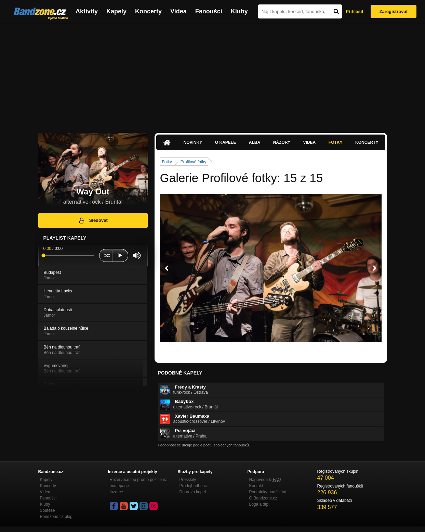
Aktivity (87, 11)
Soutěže (47, 510)
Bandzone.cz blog (56, 516)
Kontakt (256, 485)
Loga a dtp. (259, 504)
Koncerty (148, 11)
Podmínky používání (268, 492)
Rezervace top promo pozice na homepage (139, 482)
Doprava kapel (193, 492)
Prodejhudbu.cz (194, 485)
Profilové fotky (193, 162)
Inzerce (116, 492)
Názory (281, 142)
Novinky (193, 142)
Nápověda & (265, 479)
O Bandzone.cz (263, 498)
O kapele (225, 142)
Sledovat (93, 220)
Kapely (116, 11)
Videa (178, 11)
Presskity (188, 479)
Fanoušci (208, 11)
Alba (254, 142)
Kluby (239, 11)
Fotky (336, 142)
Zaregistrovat (394, 11)
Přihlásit (354, 11)
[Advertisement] (213, 75)
